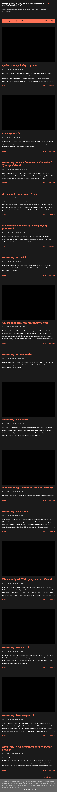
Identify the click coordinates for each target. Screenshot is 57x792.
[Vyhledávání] (49, 3)
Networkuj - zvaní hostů (15, 647)
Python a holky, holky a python (19, 65)
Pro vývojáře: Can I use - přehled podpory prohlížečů (24, 227)
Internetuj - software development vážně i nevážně (23, 4)
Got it (34, 790)
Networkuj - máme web (15, 511)
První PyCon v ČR (11, 133)
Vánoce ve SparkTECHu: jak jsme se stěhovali (27, 579)
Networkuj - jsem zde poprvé (18, 715)
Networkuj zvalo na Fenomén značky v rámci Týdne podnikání (27, 164)
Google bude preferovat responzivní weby (25, 322)
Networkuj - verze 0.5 (14, 257)
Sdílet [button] (4, 86)
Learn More (26, 790)
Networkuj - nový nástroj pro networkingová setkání (27, 748)
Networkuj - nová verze (15, 419)
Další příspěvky (49, 777)
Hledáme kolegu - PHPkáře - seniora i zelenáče (27, 487)
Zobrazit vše (49, 21)
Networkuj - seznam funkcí (17, 354)
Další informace (49, 86)
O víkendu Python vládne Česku (19, 194)
